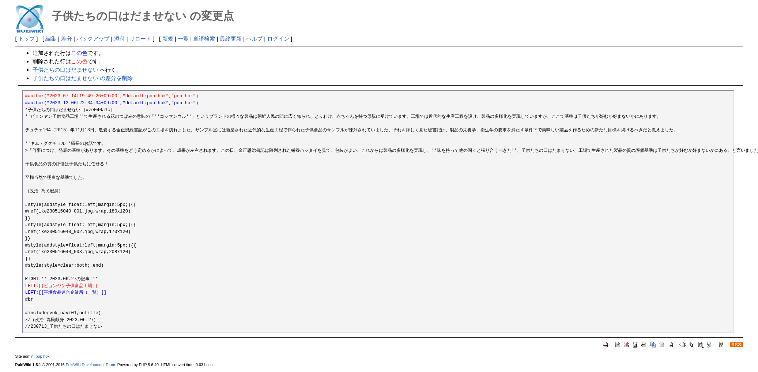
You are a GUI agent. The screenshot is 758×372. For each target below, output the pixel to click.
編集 (50, 38)
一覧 (183, 38)
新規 (167, 38)
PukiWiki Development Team (90, 364)
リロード (140, 38)
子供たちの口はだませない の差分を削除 (83, 78)
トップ (26, 38)
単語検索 (204, 38)
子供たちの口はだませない (65, 70)
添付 (119, 38)
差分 (66, 38)
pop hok (43, 356)
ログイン (278, 38)
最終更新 (231, 38)
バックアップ (92, 38)
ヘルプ (254, 38)
